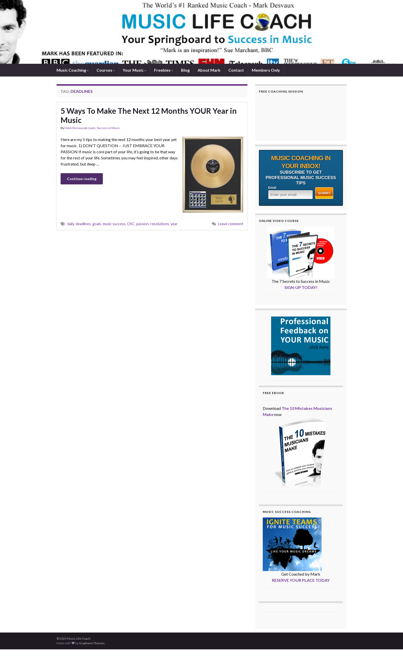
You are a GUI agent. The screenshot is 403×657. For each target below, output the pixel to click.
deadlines (83, 224)
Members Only (266, 70)
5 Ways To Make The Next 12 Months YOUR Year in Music (149, 115)
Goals (91, 128)
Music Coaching (73, 70)
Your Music (134, 70)
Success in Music (108, 128)
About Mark (209, 70)
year (174, 224)
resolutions (159, 224)
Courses (105, 70)
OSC (131, 224)
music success (114, 224)
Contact (236, 70)
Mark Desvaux (74, 128)
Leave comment (230, 224)
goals (96, 224)
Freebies (163, 70)
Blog (185, 70)
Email (272, 187)
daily (70, 224)
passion (142, 224)
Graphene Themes (92, 643)
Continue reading (81, 178)
